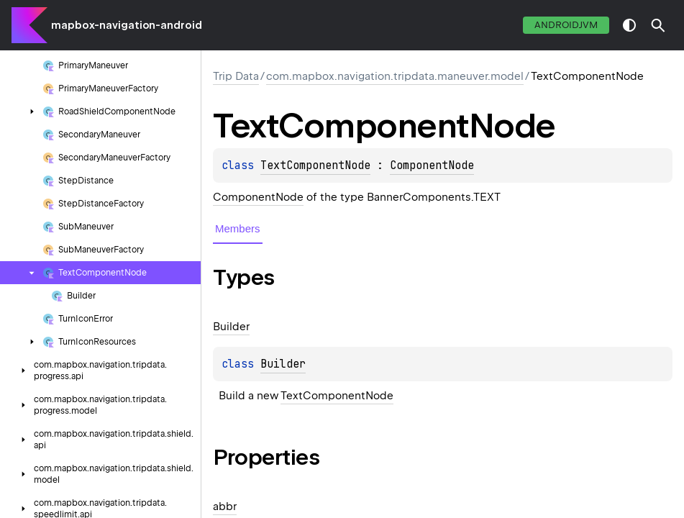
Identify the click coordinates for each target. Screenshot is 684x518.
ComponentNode (432, 165)
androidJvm (566, 24)
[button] (658, 25)
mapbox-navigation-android (126, 25)
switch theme (629, 25)
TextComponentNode (315, 165)
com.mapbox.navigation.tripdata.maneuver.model (395, 76)
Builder (283, 364)
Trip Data (236, 76)
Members (237, 228)
